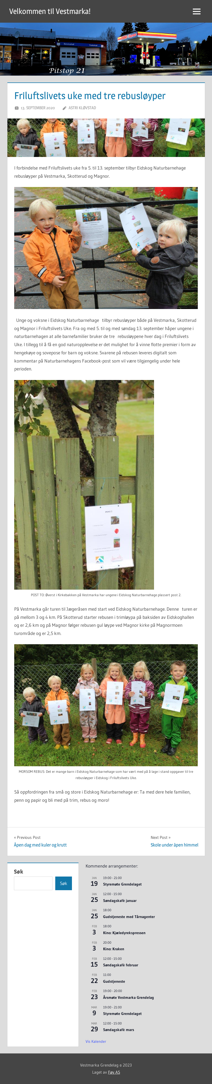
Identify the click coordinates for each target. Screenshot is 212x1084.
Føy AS (114, 1072)
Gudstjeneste (114, 981)
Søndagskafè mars (118, 1029)
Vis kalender (96, 1041)
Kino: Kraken (113, 948)
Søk (18, 871)
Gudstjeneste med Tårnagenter (129, 916)
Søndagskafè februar (120, 965)
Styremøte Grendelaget (122, 884)
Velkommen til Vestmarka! (50, 11)
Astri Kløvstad (82, 107)
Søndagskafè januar (120, 900)
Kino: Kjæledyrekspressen (124, 932)
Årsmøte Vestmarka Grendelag (128, 997)
